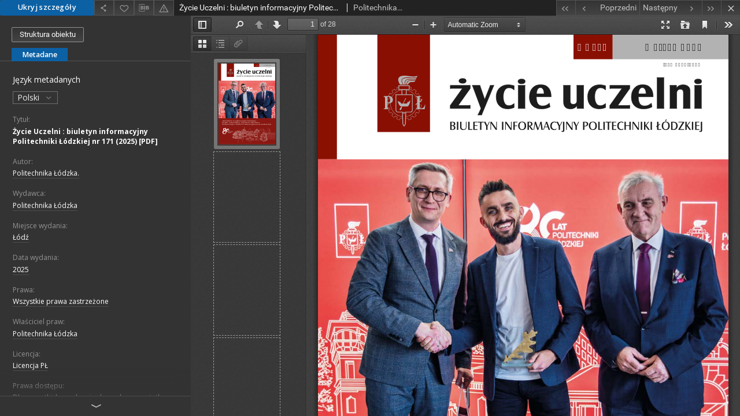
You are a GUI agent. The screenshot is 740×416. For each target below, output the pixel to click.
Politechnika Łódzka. (46, 173)
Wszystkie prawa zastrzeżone (61, 301)
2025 (21, 269)
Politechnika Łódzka (45, 205)
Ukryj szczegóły (47, 7)
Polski (35, 97)
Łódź (21, 237)
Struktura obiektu (48, 34)
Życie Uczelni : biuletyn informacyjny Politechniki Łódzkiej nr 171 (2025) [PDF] (85, 136)
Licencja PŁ (30, 365)
